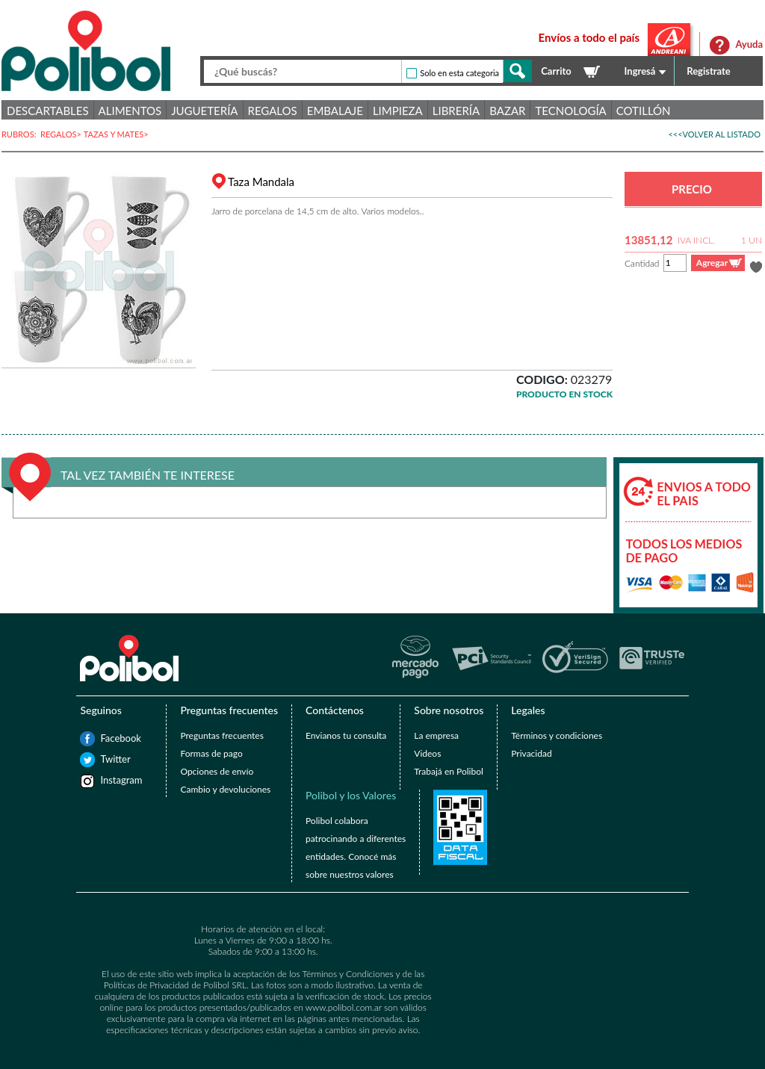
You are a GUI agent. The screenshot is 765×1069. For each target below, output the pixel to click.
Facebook (107, 738)
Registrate (709, 71)
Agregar (712, 262)
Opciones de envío (216, 771)
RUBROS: (20, 134)
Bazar (507, 110)
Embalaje (335, 110)
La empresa (436, 735)
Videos (427, 753)
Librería (456, 110)
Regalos (272, 110)
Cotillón (643, 110)
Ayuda (749, 44)
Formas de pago (211, 753)
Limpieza (398, 110)
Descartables (48, 110)
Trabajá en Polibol (448, 771)
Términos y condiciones (556, 735)
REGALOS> (62, 134)
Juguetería (204, 110)
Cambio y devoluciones (225, 789)
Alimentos (130, 110)
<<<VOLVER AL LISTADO (714, 134)
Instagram (107, 780)
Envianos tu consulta (346, 735)
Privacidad (531, 753)
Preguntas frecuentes (221, 735)
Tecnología (570, 110)
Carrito (556, 71)
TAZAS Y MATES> (117, 134)
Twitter (107, 759)
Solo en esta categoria (459, 73)
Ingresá (640, 71)
